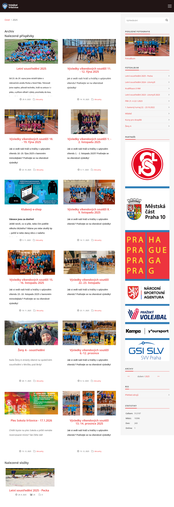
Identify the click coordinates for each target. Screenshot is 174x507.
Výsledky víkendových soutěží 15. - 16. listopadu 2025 (31, 281)
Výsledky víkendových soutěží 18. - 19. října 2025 (31, 140)
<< (128, 376)
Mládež (128, 113)
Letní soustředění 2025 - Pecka (29, 490)
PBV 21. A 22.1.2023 (133, 101)
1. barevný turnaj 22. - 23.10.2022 (140, 107)
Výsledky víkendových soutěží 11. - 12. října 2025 (89, 70)
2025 (147, 376)
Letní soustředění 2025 (31, 68)
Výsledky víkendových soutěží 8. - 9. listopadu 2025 (89, 211)
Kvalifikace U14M (133, 88)
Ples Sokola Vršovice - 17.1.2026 (31, 420)
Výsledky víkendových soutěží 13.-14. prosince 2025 (89, 422)
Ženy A (128, 126)
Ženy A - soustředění (31, 350)
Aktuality (39, 99)
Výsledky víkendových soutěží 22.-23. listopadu (89, 281)
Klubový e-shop (31, 209)
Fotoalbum (130, 58)
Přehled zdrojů (131, 394)
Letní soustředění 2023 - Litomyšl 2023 (142, 94)
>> (158, 376)
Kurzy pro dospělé (133, 119)
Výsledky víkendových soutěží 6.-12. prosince (89, 352)
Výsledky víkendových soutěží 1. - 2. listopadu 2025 (89, 140)
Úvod (7, 19)
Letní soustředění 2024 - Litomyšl (140, 82)
